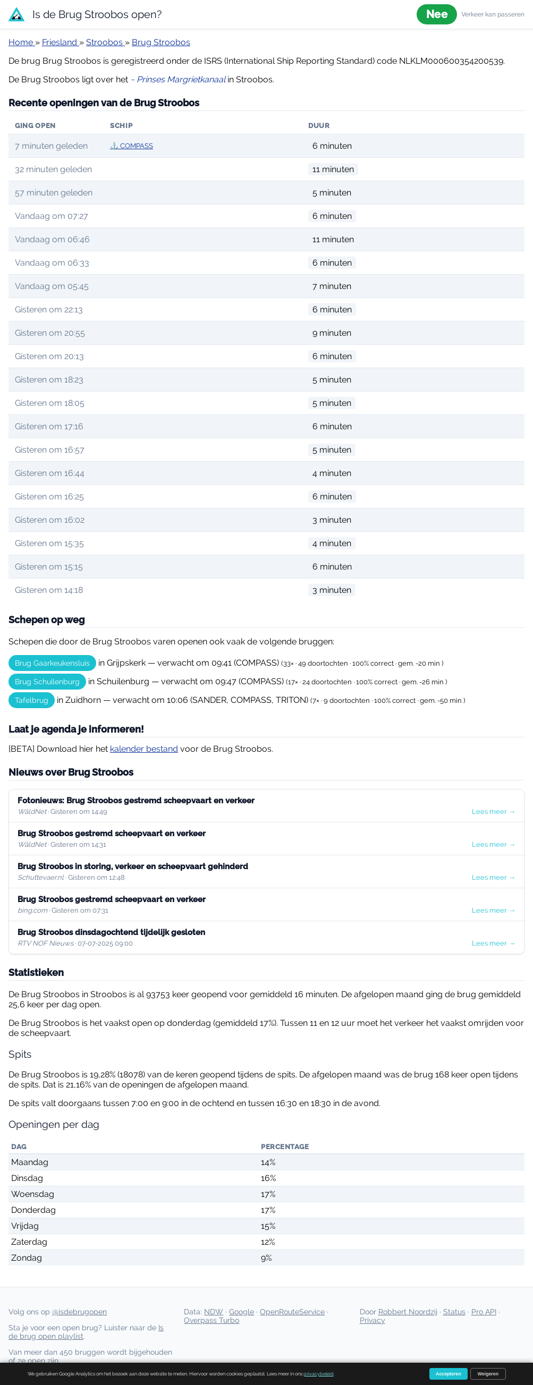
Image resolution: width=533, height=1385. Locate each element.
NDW (213, 1311)
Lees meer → (493, 811)
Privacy (372, 1320)
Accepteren (448, 1373)
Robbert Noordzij (407, 1311)
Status (454, 1311)
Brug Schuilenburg (47, 681)
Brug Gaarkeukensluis (52, 663)
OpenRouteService (292, 1311)
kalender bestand (144, 749)
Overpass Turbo (211, 1320)
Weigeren (488, 1373)
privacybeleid (318, 1373)
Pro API (483, 1311)
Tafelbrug (31, 700)
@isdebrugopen (79, 1311)
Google (241, 1311)
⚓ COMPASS (131, 146)
